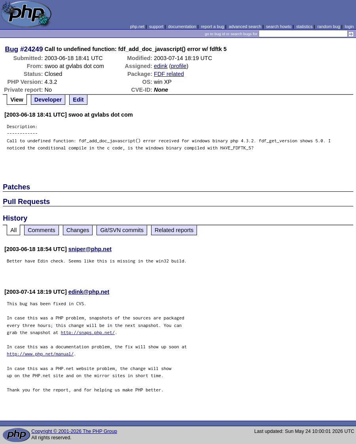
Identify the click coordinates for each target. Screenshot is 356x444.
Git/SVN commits (122, 230)
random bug (328, 26)
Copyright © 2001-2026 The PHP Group (74, 431)
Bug (12, 49)
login (349, 26)
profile (178, 66)
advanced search (245, 26)
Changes (77, 230)
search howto (278, 26)
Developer (48, 99)
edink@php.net (89, 292)
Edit (78, 99)
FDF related (169, 74)
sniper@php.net (90, 249)
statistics (304, 26)
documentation (182, 26)
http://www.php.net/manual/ (40, 353)
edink (160, 66)
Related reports (174, 230)
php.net (137, 26)
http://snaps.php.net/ (88, 332)
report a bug (212, 26)
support (156, 26)
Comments (41, 230)
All (13, 230)
